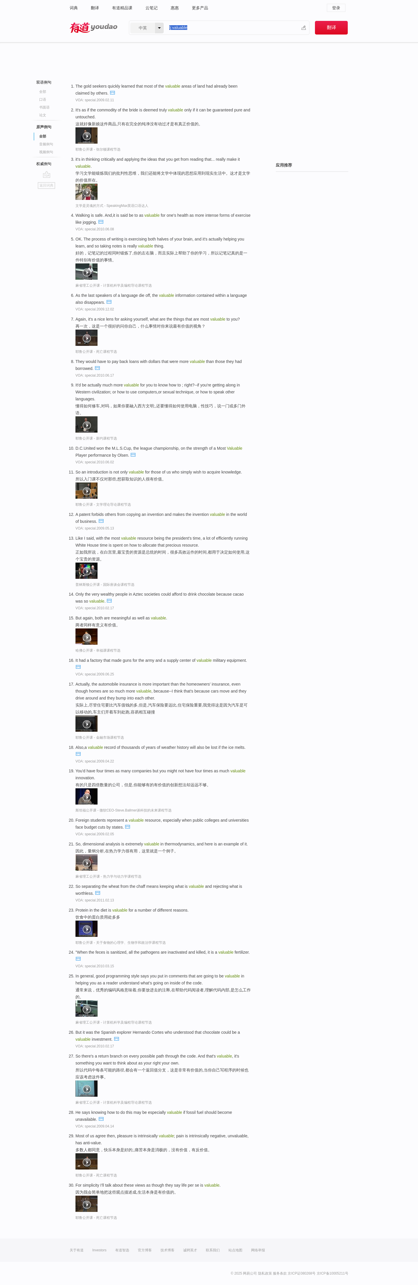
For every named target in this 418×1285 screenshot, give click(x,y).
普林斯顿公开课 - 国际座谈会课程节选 (104, 585)
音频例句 (46, 144)
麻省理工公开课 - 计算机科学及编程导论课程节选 (113, 285)
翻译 (95, 8)
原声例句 (43, 127)
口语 (42, 99)
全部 (42, 92)
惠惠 (175, 8)
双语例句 (43, 82)
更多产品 (200, 8)
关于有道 (77, 1250)
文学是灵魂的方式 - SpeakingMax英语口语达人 (111, 206)
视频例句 (46, 152)
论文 (42, 115)
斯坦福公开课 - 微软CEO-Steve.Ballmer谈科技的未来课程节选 (123, 810)
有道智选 (122, 1250)
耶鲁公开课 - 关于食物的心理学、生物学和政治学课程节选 (120, 943)
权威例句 (43, 164)
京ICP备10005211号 (332, 1273)
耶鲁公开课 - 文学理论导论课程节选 (103, 505)
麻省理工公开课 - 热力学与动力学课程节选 (108, 876)
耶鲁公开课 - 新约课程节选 (96, 438)
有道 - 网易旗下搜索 (93, 27)
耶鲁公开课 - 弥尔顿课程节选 (97, 149)
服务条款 (280, 1273)
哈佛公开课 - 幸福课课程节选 (97, 650)
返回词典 (46, 185)
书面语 (44, 107)
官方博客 (145, 1250)
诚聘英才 (190, 1250)
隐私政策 (265, 1273)
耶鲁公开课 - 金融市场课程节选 (99, 737)
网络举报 (258, 1250)
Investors (99, 1250)
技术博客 (167, 1250)
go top (46, 174)
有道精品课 (122, 8)
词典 (74, 8)
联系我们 (213, 1250)
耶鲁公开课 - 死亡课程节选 (96, 352)
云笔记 (151, 8)
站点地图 (235, 1250)
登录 (336, 8)
